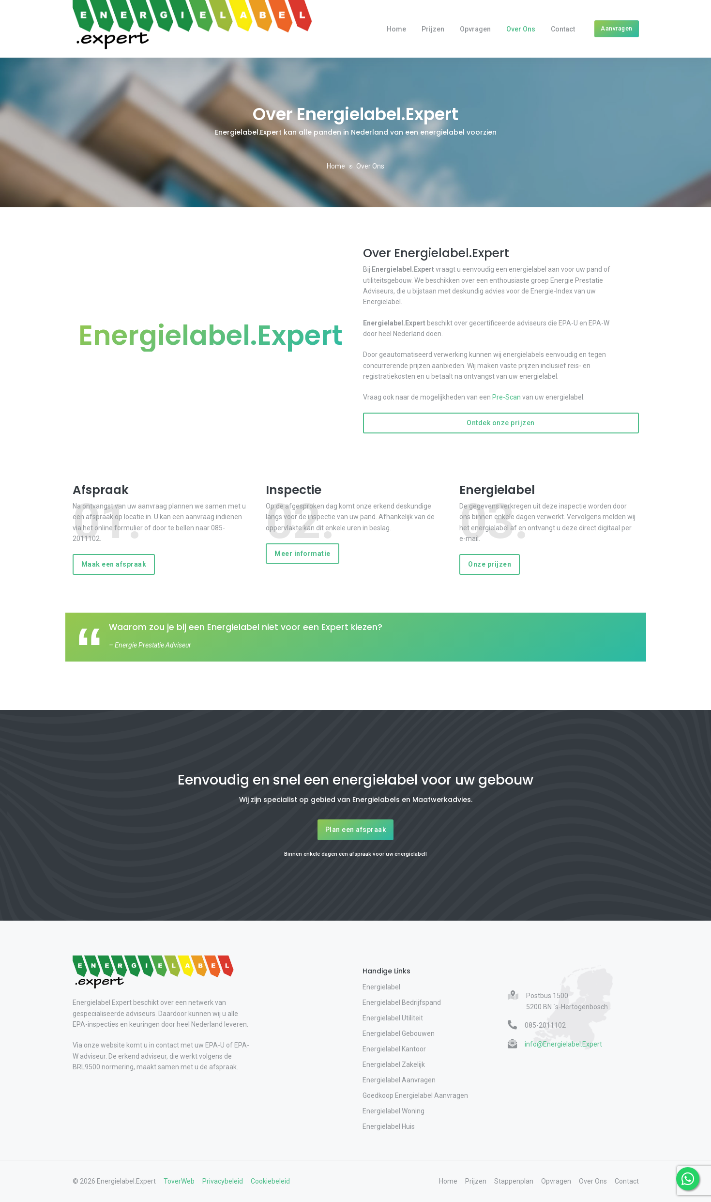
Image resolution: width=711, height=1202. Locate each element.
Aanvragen (617, 28)
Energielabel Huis (389, 1126)
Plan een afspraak (355, 829)
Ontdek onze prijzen (501, 423)
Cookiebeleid (270, 1181)
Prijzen (433, 29)
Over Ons (520, 29)
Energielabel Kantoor (394, 1049)
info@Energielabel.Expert (563, 1044)
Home (396, 29)
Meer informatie (302, 553)
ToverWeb (179, 1181)
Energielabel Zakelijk (394, 1064)
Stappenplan (513, 1181)
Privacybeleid (222, 1181)
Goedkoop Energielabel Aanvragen (415, 1095)
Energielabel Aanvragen (399, 1080)
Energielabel (381, 987)
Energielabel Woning (393, 1111)
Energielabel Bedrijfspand (402, 1002)
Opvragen (475, 29)
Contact (563, 29)
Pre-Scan (506, 397)
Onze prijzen (489, 564)
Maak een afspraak (114, 564)
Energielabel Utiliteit (393, 1018)
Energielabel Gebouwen (399, 1033)
